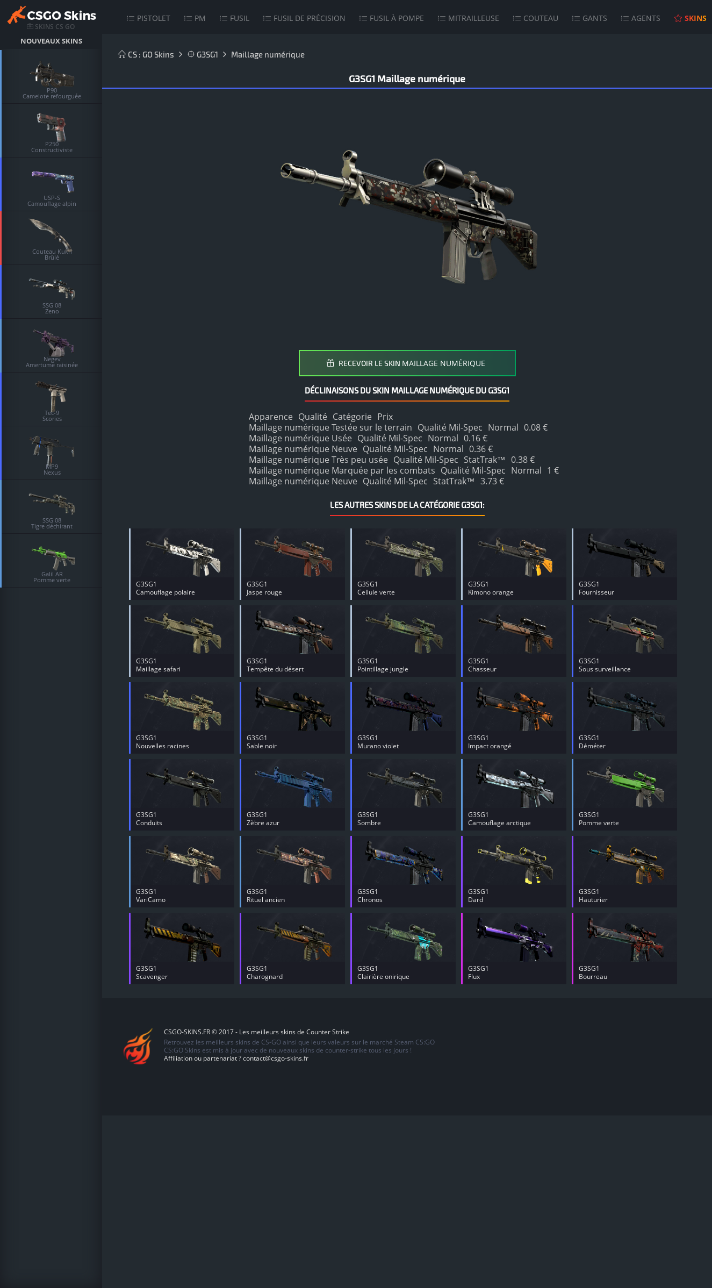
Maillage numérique (268, 54)
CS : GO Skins (146, 54)
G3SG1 (202, 54)
